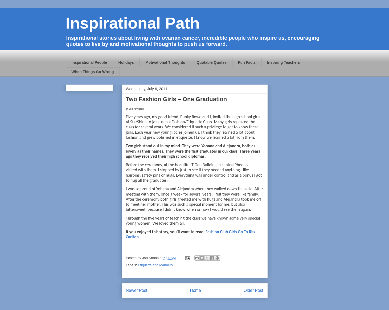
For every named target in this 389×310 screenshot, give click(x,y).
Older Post (253, 290)
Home (195, 290)
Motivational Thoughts (165, 62)
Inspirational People (89, 62)
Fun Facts (247, 62)
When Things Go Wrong (93, 72)
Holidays (126, 62)
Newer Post (137, 290)
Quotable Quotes (211, 62)
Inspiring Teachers (283, 62)
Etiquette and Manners (155, 265)
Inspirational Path (133, 23)
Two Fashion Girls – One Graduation (176, 99)
